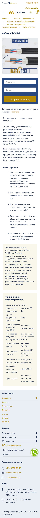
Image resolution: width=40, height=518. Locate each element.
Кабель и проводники (24, 18)
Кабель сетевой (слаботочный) (20, 21)
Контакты (6, 422)
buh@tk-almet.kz (13, 477)
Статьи (5, 414)
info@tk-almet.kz (31, 8)
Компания (6, 398)
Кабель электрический (13, 450)
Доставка (6, 410)
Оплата (5, 418)
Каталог (5, 402)
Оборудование (8, 441)
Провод (6, 454)
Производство (8, 433)
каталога (15, 112)
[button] (3, 12)
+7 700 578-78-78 (31, 3)
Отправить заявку (20, 99)
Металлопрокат (9, 437)
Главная (5, 18)
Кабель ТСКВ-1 (29, 27)
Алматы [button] (13, 3)
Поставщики (7, 406)
